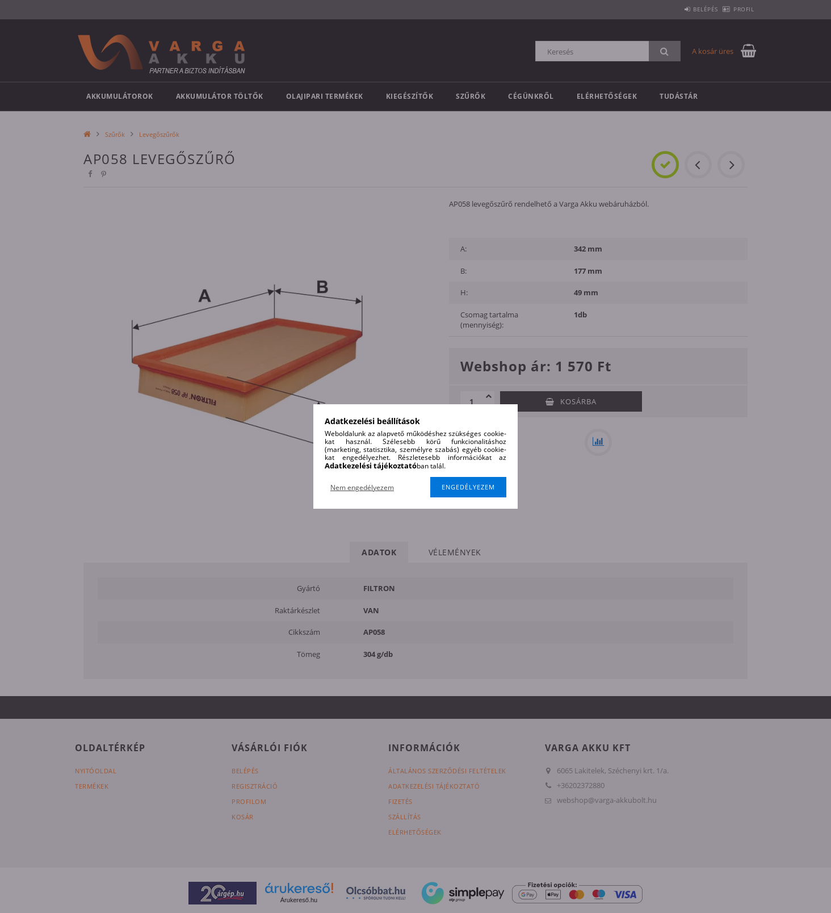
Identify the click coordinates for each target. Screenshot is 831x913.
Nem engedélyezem (362, 487)
